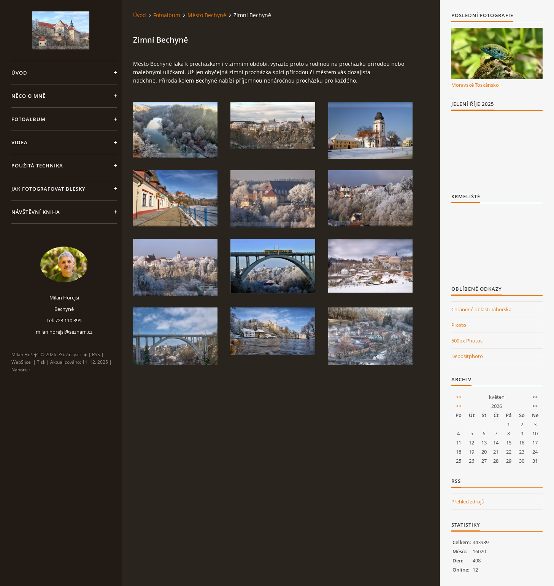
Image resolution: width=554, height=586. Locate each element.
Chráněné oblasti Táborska (481, 309)
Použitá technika (37, 165)
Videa (19, 142)
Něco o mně (28, 95)
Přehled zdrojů (467, 501)
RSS (96, 354)
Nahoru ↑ (21, 369)
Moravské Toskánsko (475, 84)
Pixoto (458, 325)
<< (458, 396)
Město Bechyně (206, 15)
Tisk (41, 362)
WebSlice (21, 362)
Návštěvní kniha (35, 212)
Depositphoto (467, 356)
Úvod (19, 72)
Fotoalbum (28, 119)
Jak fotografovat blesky (48, 188)
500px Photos (467, 340)
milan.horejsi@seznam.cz (64, 331)
